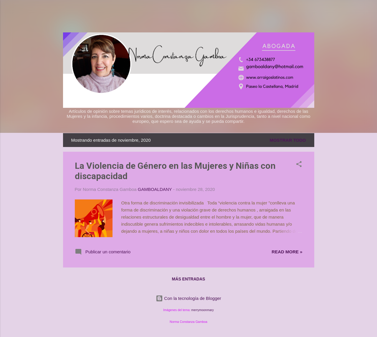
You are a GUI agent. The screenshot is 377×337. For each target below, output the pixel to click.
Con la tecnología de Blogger (188, 298)
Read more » (287, 251)
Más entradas (188, 279)
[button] (298, 165)
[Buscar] (310, 16)
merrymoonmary (202, 310)
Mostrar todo (287, 140)
